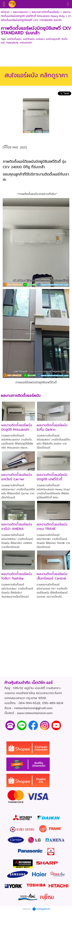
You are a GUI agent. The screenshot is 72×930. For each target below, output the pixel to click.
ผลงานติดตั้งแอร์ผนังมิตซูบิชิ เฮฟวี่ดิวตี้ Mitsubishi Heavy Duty (35, 14)
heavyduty (12, 42)
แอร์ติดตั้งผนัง (14, 39)
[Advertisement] (36, 55)
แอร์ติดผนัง (29, 39)
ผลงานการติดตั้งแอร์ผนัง (46, 12)
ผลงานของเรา (20, 12)
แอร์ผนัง (40, 39)
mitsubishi (26, 42)
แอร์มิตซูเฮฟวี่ (53, 39)
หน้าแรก (5, 12)
